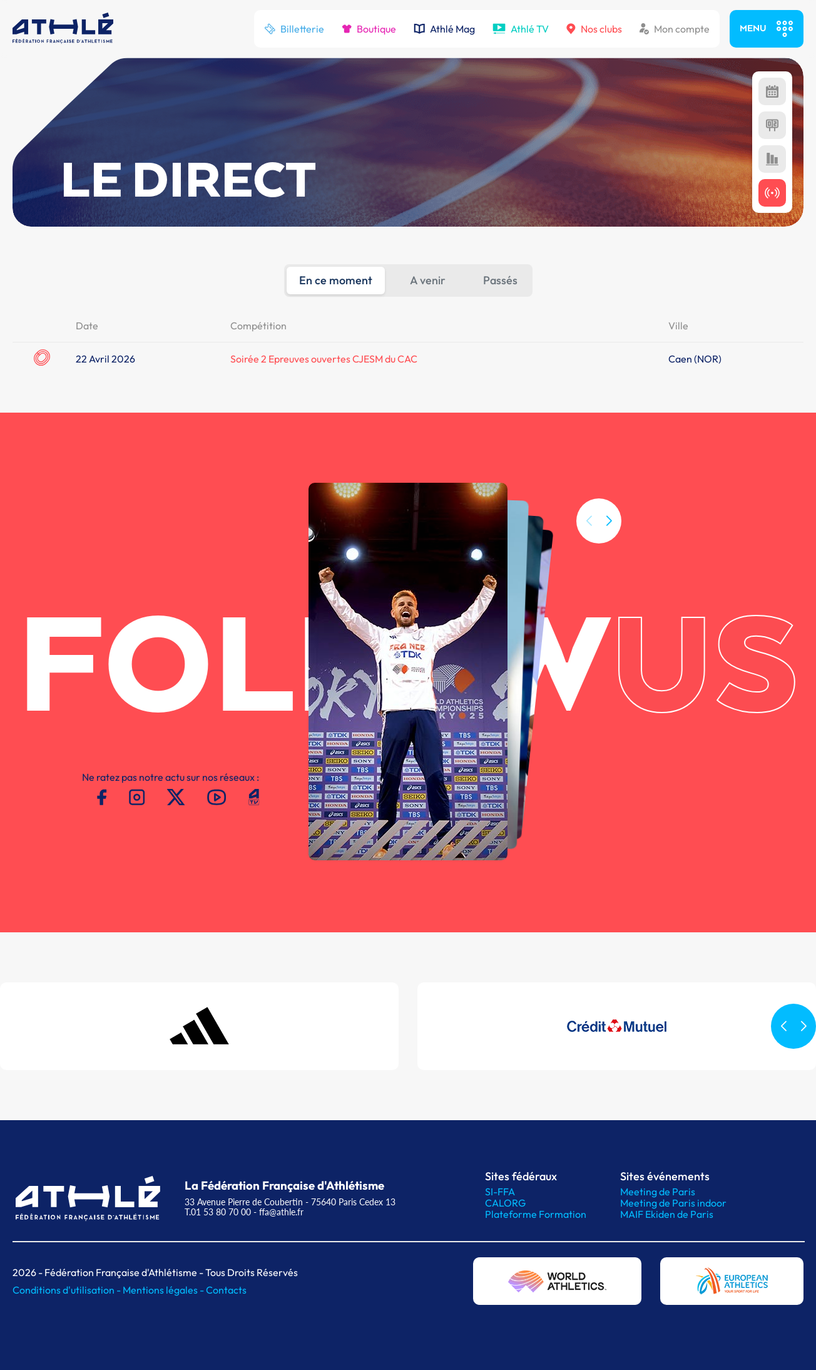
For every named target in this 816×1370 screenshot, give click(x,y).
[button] (609, 556)
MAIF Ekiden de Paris (666, 1214)
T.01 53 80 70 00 (218, 1212)
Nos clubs (594, 28)
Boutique (369, 28)
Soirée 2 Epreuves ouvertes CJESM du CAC (323, 359)
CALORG (505, 1203)
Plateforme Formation (535, 1214)
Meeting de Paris (657, 1191)
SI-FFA (500, 1191)
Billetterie (294, 28)
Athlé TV (520, 28)
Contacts (226, 1290)
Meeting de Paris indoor (673, 1203)
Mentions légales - (164, 1290)
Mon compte (675, 28)
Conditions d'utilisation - (68, 1290)
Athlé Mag (444, 28)
